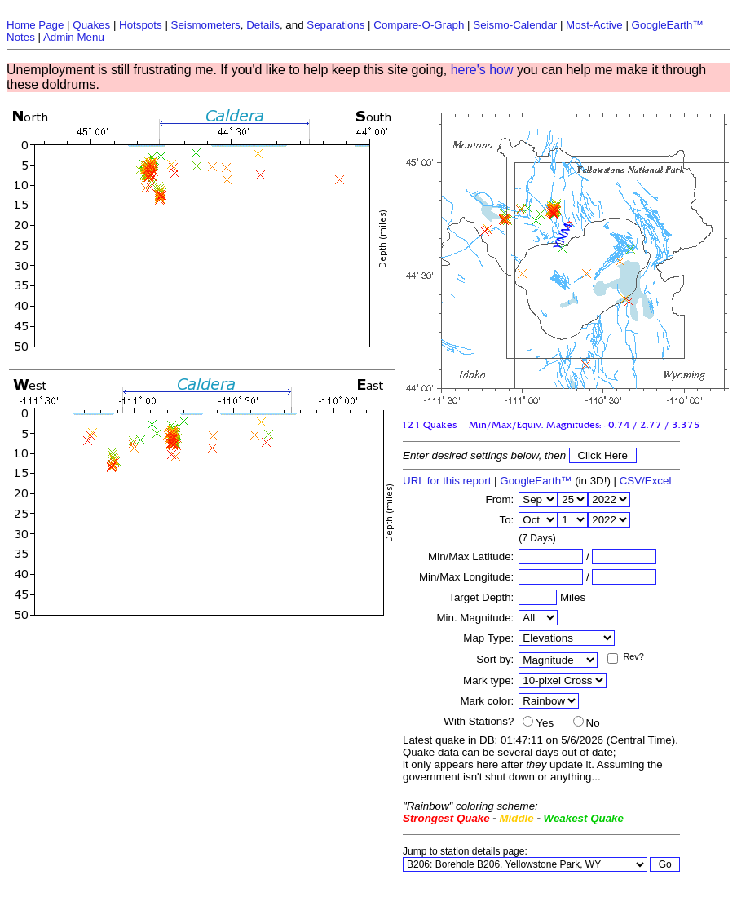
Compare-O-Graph (418, 25)
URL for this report (447, 481)
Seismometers (206, 25)
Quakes (91, 25)
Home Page (35, 25)
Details (263, 25)
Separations (335, 25)
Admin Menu (73, 37)
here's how (482, 70)
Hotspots (140, 25)
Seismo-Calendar (515, 25)
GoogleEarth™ (536, 481)
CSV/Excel (646, 481)
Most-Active (594, 25)
